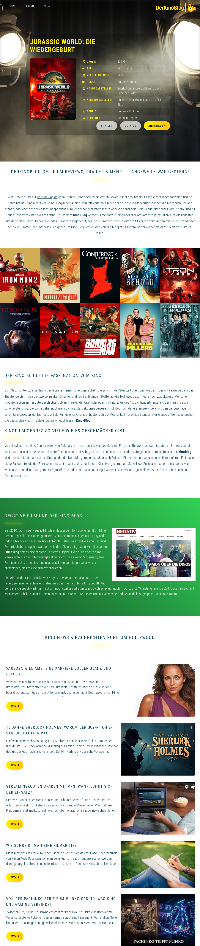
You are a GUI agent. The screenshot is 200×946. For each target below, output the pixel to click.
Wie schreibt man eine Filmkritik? (41, 845)
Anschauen (157, 125)
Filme (30, 6)
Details (130, 125)
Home (13, 6)
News (48, 6)
